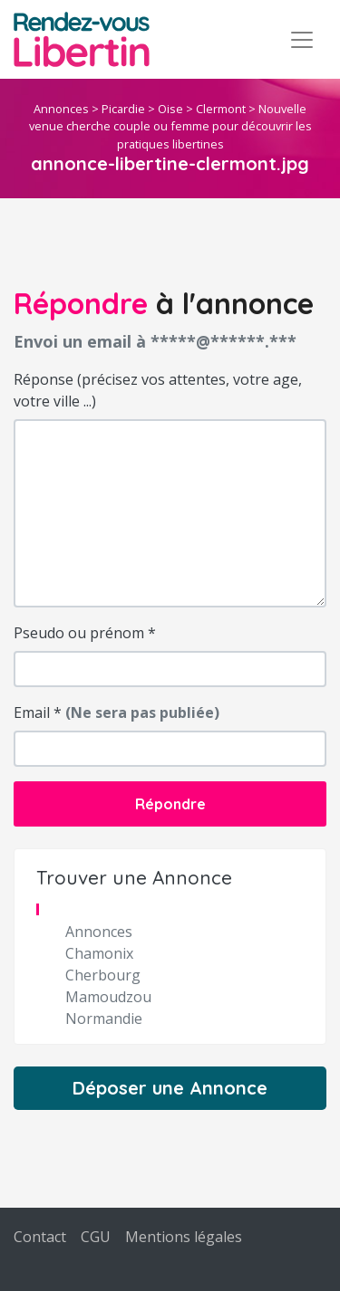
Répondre (170, 804)
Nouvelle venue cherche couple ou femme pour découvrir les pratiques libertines (170, 125)
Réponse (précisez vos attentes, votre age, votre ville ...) (158, 390)
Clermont (221, 108)
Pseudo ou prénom (85, 633)
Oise (170, 108)
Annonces (61, 108)
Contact (40, 1237)
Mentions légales (183, 1237)
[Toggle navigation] (301, 40)
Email (116, 712)
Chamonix (99, 953)
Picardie (123, 108)
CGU (96, 1237)
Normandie (103, 1018)
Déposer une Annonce (170, 1087)
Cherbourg (103, 975)
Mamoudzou (108, 997)
